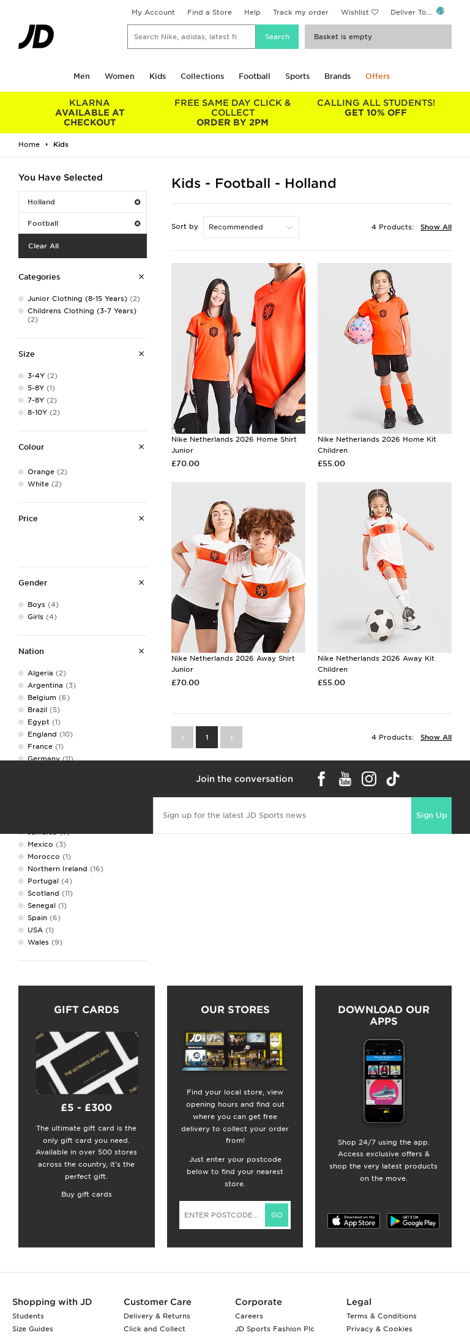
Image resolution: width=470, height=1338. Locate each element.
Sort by (184, 226)
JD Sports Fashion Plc (275, 1329)
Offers (377, 76)
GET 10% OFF (375, 107)
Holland (84, 202)
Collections (202, 76)
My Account (153, 12)
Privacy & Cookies (379, 1329)
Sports (297, 76)
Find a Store (209, 12)
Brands (337, 76)
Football (254, 76)
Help (252, 12)
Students (28, 1316)
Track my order (301, 12)
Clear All (43, 246)
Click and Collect (154, 1329)
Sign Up (431, 815)
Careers (249, 1316)
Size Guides (32, 1329)
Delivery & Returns (157, 1316)
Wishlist (355, 12)
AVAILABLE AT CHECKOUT (90, 112)
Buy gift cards (86, 1194)
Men (81, 76)
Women (120, 76)
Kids (157, 76)
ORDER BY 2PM (233, 112)
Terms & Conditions (381, 1316)
